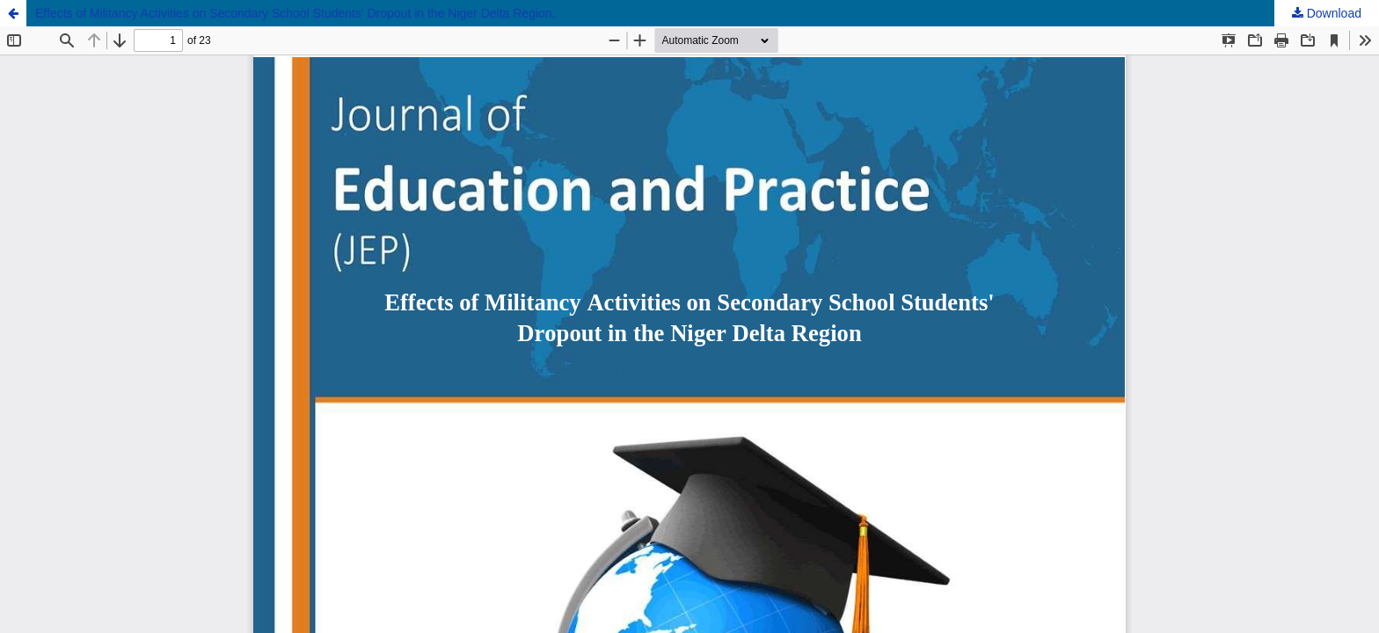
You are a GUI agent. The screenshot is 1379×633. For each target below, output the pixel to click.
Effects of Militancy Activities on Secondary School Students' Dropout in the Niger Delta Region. (295, 13)
